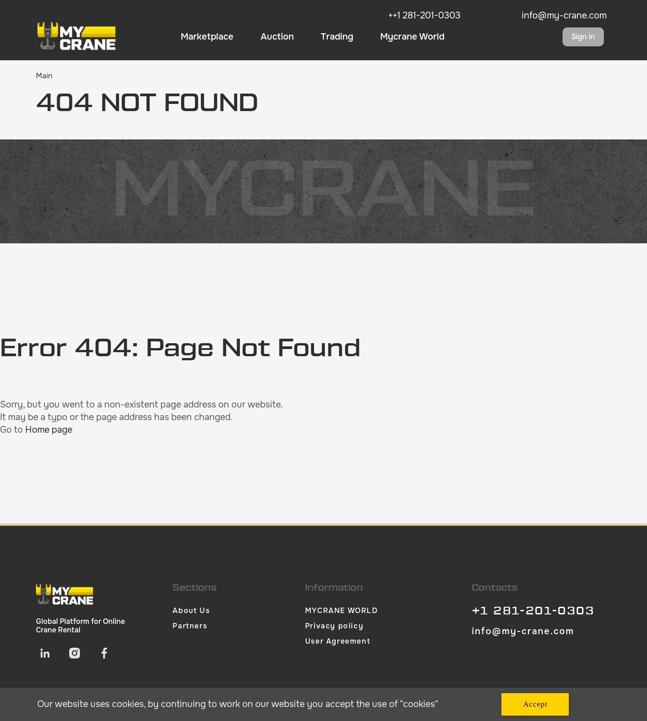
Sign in (583, 36)
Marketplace (207, 36)
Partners (190, 626)
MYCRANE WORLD (341, 610)
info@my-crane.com (564, 15)
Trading (337, 36)
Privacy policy (334, 626)
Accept (535, 704)
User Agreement (337, 641)
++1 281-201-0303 (424, 15)
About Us (191, 610)
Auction (277, 36)
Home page (48, 429)
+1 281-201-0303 (533, 610)
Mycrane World (412, 36)
